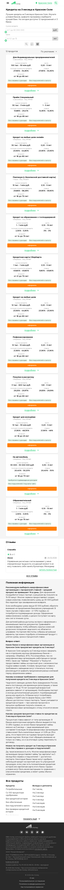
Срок (8, 34)
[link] (21, 832)
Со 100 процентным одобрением (15, 794)
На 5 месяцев (39, 803)
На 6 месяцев (39, 807)
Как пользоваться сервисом (32, 887)
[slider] (32, 32)
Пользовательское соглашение (32, 881)
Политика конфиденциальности (32, 884)
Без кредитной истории (17, 799)
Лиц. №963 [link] (28, 59)
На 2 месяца (38, 793)
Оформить (32, 165)
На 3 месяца (38, 796)
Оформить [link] (32, 85)
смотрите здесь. (41, 849)
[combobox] (48, 52)
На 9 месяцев (39, 810)
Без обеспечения (14, 802)
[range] (32, 30)
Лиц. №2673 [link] (24, 179)
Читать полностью (48, 570)
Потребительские (14, 789)
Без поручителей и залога (17, 806)
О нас (32, 878)
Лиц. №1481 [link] (26, 139)
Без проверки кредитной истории (17, 810)
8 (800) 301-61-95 (12, 862)
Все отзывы (32, 576)
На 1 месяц (37, 789)
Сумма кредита (12, 26)
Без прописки (12, 815)
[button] (8, 3)
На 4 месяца (38, 800)
